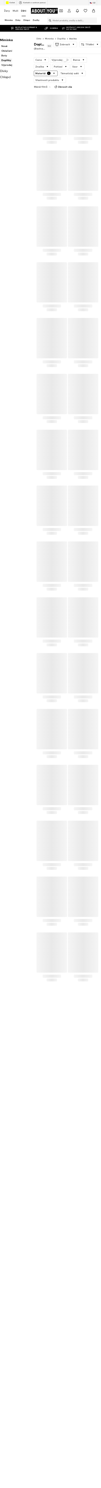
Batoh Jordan (11, 1217)
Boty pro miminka (60, 1197)
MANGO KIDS (11, 1255)
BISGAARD (56, 1250)
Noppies (8, 1279)
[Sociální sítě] (7, 1432)
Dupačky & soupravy (61, 1202)
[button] (65, 37)
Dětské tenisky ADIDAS (16, 1202)
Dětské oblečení (12, 1212)
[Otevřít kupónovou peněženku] (61, 11)
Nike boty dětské (60, 1226)
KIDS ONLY (56, 1260)
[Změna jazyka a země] (92, 2)
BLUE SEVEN (10, 1250)
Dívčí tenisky (57, 1221)
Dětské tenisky (58, 1207)
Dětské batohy (12, 1231)
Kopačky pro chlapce (14, 1236)
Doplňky (61, 32)
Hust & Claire (11, 1270)
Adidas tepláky (12, 1226)
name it (55, 1265)
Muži (15, 10)
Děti (23, 10)
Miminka (49, 32)
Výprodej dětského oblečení (18, 1207)
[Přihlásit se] (69, 11)
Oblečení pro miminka (62, 1217)
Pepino (54, 1270)
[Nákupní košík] (94, 11)
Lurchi (7, 1265)
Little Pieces (10, 1275)
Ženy (7, 10)
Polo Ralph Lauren (60, 1279)
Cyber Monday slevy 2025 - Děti (67, 1231)
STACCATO (10, 1289)
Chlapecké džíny (12, 1221)
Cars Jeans (56, 1255)
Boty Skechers (58, 1192)
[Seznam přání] (85, 11)
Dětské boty (57, 1212)
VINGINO (55, 1294)
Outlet (10, 2)
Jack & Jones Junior (14, 1260)
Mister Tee (56, 1284)
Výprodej (60, 53)
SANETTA (9, 1294)
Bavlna (73, 32)
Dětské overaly (12, 1197)
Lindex (7, 1284)
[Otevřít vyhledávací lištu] (49, 20)
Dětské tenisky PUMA (15, 1192)
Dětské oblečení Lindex (63, 1236)
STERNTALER (58, 1275)
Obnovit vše (77, 73)
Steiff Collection (59, 1289)
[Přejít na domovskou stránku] (44, 11)
